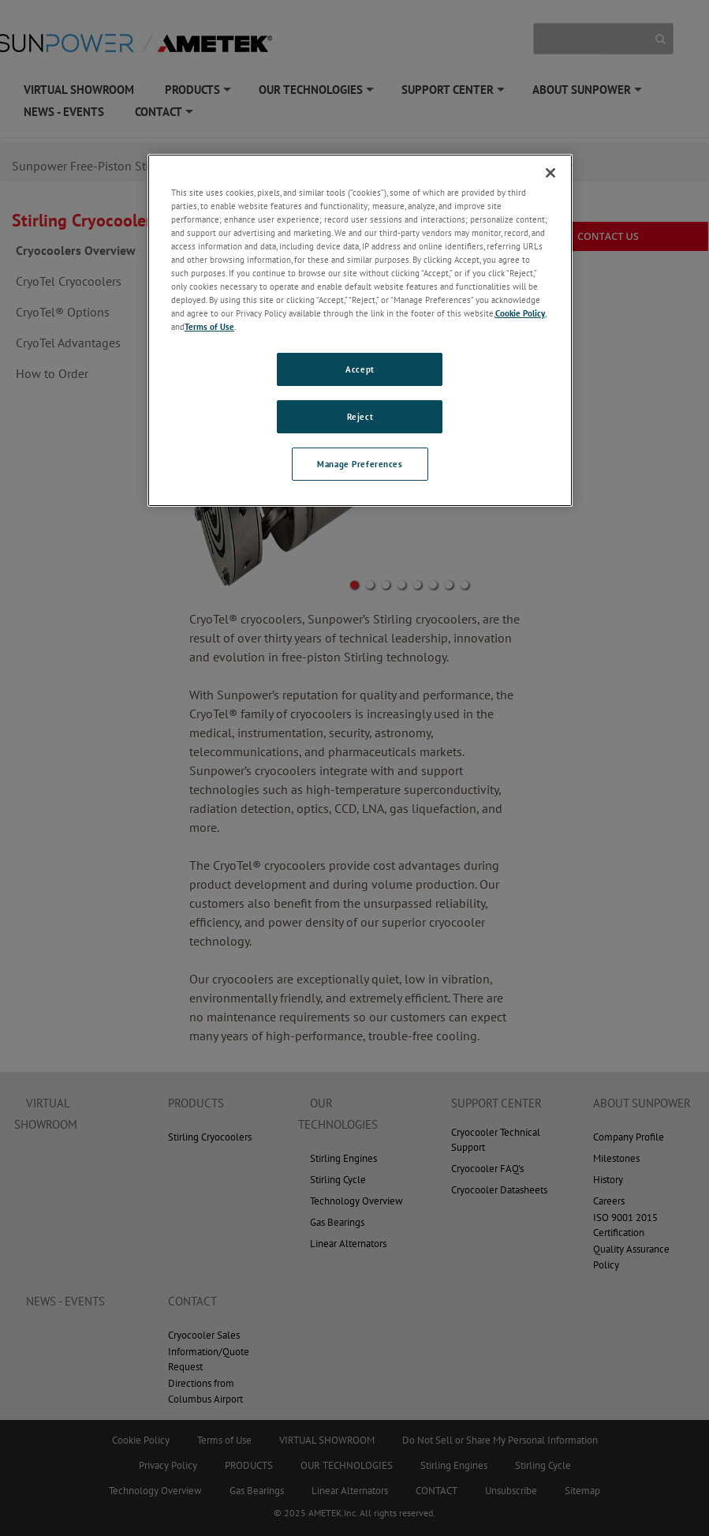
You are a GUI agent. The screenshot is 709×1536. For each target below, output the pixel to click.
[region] (360, 330)
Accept (359, 369)
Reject (360, 416)
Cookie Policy (520, 313)
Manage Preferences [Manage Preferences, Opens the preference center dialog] (359, 464)
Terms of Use (209, 326)
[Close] (550, 172)
